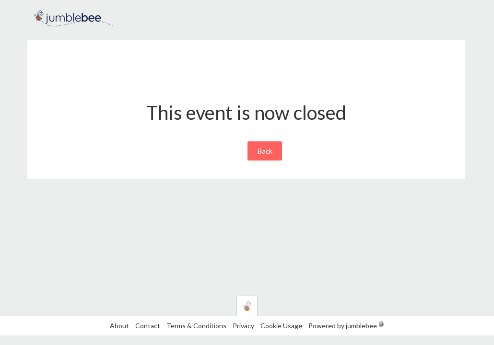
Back (264, 151)
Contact (147, 326)
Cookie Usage (281, 326)
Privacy (243, 326)
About (119, 326)
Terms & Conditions (197, 326)
